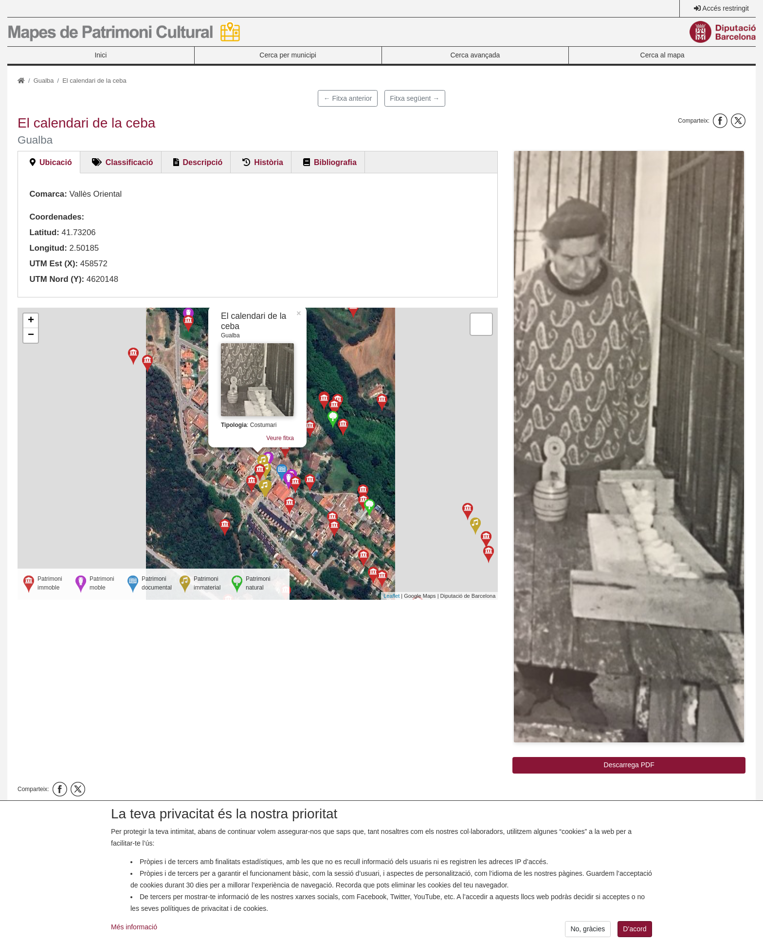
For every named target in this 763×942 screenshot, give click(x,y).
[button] (629, 446)
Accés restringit (725, 8)
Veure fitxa (280, 438)
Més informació (134, 932)
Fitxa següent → (414, 98)
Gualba (44, 80)
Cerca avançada (475, 55)
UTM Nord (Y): (56, 279)
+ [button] (31, 321)
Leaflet (391, 596)
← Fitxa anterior (348, 98)
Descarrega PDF (629, 765)
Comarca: (48, 194)
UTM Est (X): (53, 263)
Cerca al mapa (662, 55)
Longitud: (48, 248)
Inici (100, 55)
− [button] (31, 335)
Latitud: (44, 232)
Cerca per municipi (287, 55)
